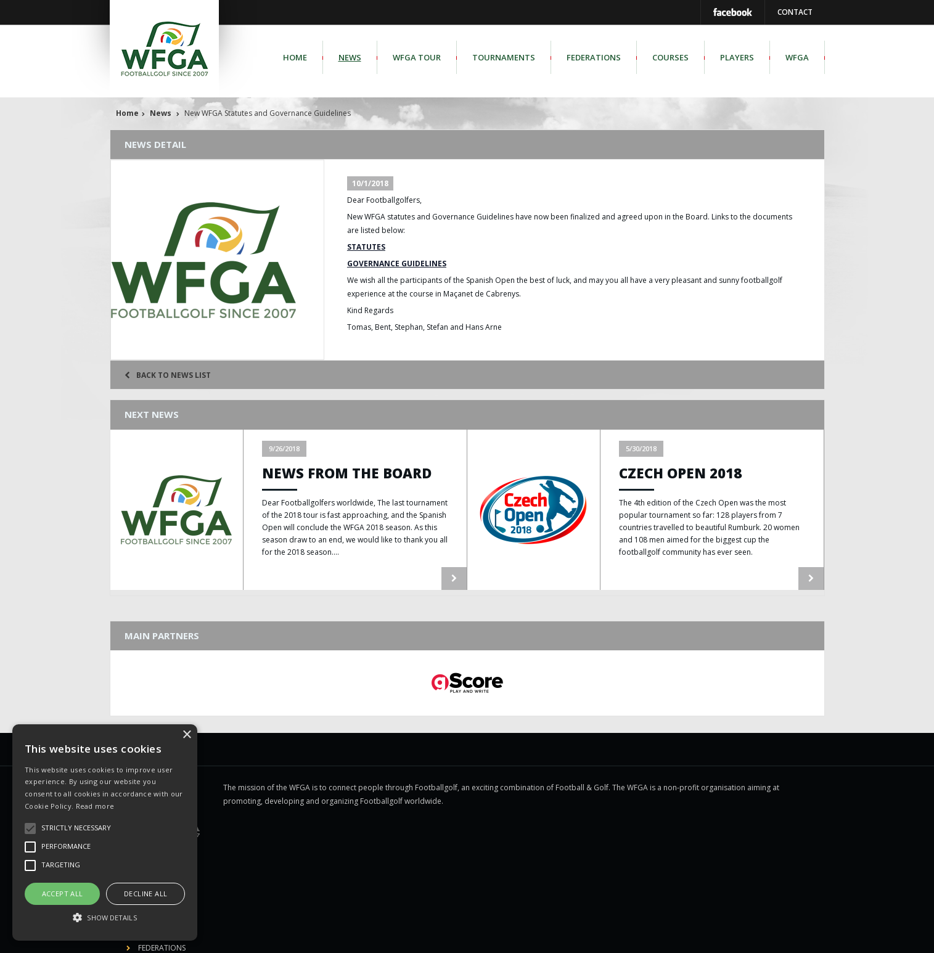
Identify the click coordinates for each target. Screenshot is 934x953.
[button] (105, 918)
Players (737, 57)
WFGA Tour (417, 57)
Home (295, 57)
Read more (95, 806)
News (349, 57)
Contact (795, 12)
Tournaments (503, 57)
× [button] (186, 735)
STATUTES (366, 247)
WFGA (797, 57)
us (766, 935)
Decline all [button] (145, 893)
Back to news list (168, 375)
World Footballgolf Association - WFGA (333, 935)
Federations (594, 57)
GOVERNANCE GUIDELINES (396, 263)
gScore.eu (596, 935)
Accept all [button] (62, 893)
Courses (670, 57)
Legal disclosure (462, 935)
